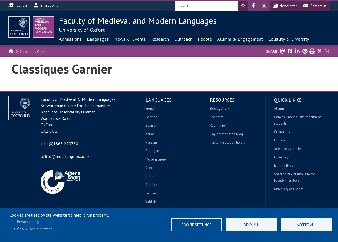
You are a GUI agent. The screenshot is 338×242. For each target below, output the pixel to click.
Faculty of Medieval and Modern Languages (138, 20)
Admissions (70, 39)
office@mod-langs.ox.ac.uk (65, 156)
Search (243, 6)
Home (11, 51)
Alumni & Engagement (240, 39)
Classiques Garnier (34, 51)
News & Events (130, 39)
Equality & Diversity (288, 39)
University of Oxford (82, 29)
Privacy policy (28, 221)
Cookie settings (196, 224)
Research (160, 39)
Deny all (251, 224)
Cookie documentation (35, 228)
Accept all (306, 224)
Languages (98, 39)
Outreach (183, 39)
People (205, 39)
